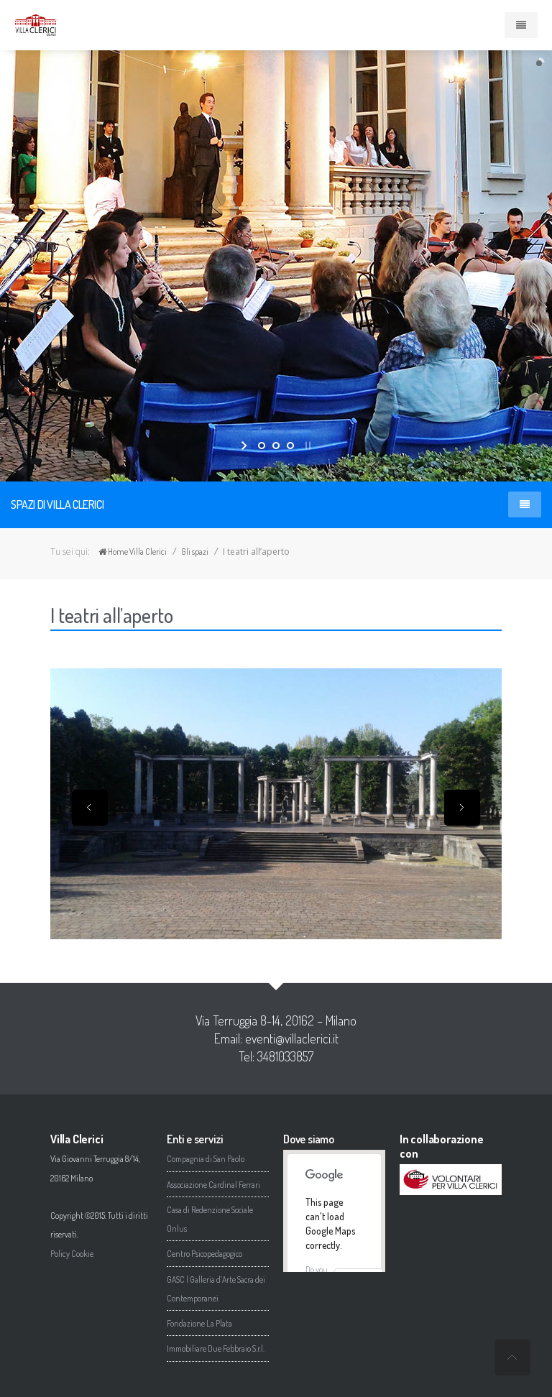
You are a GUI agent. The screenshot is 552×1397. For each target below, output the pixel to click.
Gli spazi (194, 551)
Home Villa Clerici (132, 551)
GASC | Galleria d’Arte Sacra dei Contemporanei (216, 1289)
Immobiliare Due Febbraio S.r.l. (215, 1348)
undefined (512, 1357)
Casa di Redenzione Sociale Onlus (210, 1219)
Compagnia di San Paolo (205, 1158)
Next (462, 808)
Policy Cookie (71, 1253)
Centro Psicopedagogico (204, 1253)
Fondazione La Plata (199, 1323)
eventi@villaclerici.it (292, 1038)
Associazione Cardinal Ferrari (213, 1184)
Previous (90, 808)
